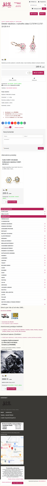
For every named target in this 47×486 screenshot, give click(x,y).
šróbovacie (5, 218)
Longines (23, 258)
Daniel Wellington (7, 292)
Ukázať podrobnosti (6, 482)
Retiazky (23, 231)
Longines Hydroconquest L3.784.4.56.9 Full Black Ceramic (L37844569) (10, 342)
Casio (3, 267)
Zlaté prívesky (23, 236)
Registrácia (42, 1)
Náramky (23, 238)
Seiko (3, 277)
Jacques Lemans (23, 287)
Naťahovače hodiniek (8, 253)
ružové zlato (5, 216)
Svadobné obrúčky (23, 246)
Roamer (23, 270)
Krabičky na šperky (7, 250)
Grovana (23, 285)
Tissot (23, 263)
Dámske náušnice (23, 224)
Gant (23, 272)
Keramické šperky (23, 248)
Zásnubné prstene (23, 228)
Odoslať (41, 148)
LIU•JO (23, 282)
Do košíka (38, 73)
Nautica (3, 289)
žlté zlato (23, 211)
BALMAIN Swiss (23, 265)
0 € (44, 8)
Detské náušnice (23, 209)
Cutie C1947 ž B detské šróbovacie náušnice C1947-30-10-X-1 (11, 162)
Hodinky (23, 255)
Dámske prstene (23, 226)
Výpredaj (23, 304)
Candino (4, 275)
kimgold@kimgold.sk (10, 417)
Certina (23, 260)
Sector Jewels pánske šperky (10, 302)
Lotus (3, 294)
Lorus (23, 299)
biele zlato (23, 214)
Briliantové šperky (23, 243)
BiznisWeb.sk (42, 481)
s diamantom (5, 221)
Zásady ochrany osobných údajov (15, 479)
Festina (23, 280)
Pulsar (3, 297)
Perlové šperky (23, 241)
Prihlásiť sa (32, 1)
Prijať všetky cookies (17, 483)
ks (5, 201)
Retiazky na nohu (6, 233)
